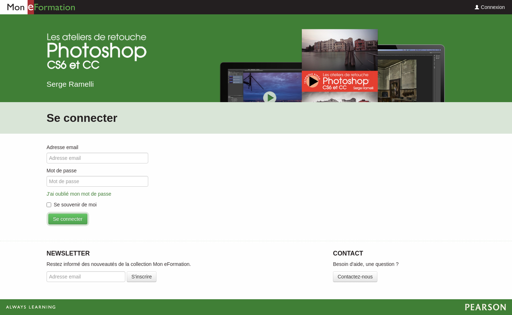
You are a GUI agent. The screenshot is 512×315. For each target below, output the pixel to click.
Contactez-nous (355, 277)
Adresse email (62, 147)
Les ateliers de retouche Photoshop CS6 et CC (97, 52)
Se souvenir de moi (72, 204)
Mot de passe (62, 170)
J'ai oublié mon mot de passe (79, 194)
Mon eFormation (37, 7)
